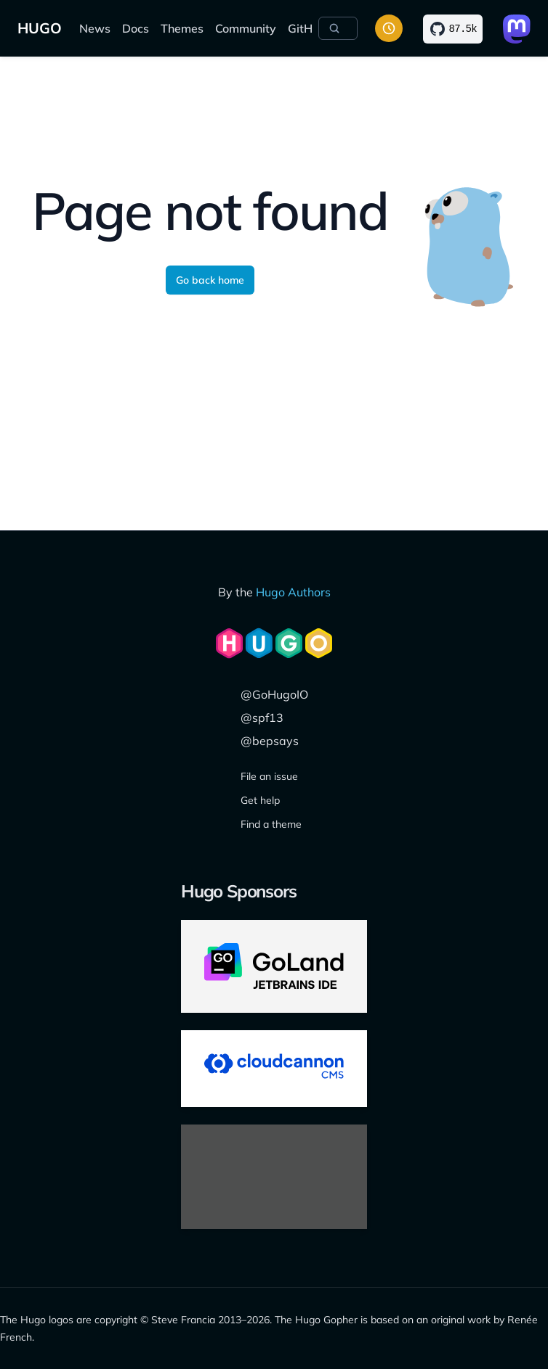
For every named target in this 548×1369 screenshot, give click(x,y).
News (94, 28)
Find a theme (271, 824)
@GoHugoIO (274, 694)
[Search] (338, 28)
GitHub (307, 28)
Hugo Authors (293, 592)
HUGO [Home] (39, 28)
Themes (182, 28)
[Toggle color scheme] (389, 28)
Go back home (210, 280)
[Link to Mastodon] (517, 29)
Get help (260, 800)
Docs (135, 28)
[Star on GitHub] (453, 29)
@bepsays (270, 740)
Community (245, 28)
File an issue (269, 776)
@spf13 (262, 717)
